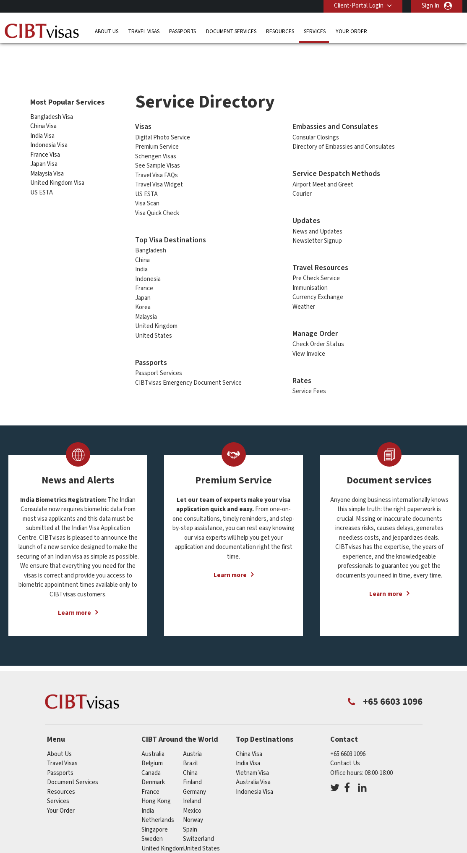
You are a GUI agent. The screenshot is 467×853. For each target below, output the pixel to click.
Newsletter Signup (317, 227)
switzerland (198, 825)
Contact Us (345, 749)
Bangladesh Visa (51, 102)
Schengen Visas (155, 142)
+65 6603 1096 (347, 740)
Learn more (74, 599)
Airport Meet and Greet (322, 170)
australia (152, 740)
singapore (154, 815)
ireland (192, 787)
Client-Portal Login (359, 5)
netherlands (157, 806)
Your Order (351, 31)
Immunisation (310, 274)
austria (192, 740)
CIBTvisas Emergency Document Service (188, 368)
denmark (153, 768)
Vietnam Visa (252, 759)
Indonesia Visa (49, 131)
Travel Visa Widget (159, 170)
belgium (152, 749)
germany (194, 778)
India (141, 255)
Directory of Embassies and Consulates (343, 133)
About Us (106, 31)
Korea (143, 293)
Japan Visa (43, 150)
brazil (190, 749)
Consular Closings (315, 123)
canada (151, 759)
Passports (182, 31)
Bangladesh (150, 236)
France (144, 274)
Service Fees (309, 377)
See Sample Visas (157, 151)
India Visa (42, 121)
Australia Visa (253, 768)
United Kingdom (156, 312)
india (147, 797)
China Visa (44, 112)
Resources (280, 31)
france (150, 778)
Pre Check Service (316, 264)
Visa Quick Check (157, 198)
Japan (143, 283)
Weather (303, 293)
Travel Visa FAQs (156, 161)
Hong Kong (156, 787)
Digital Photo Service (162, 123)
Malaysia (146, 302)
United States (153, 321)
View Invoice (308, 340)
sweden (152, 825)
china (190, 759)
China (142, 245)
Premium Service (157, 133)
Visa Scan (147, 189)
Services (315, 31)
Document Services (231, 31)
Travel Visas (143, 31)
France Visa (45, 140)
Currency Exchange (317, 283)
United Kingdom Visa (57, 169)
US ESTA (41, 178)
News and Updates (317, 217)
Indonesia (148, 264)
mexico (192, 797)
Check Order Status (318, 330)
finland (192, 768)
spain (190, 815)
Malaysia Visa (47, 159)
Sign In (430, 5)
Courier (302, 180)
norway (193, 806)
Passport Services (158, 359)
